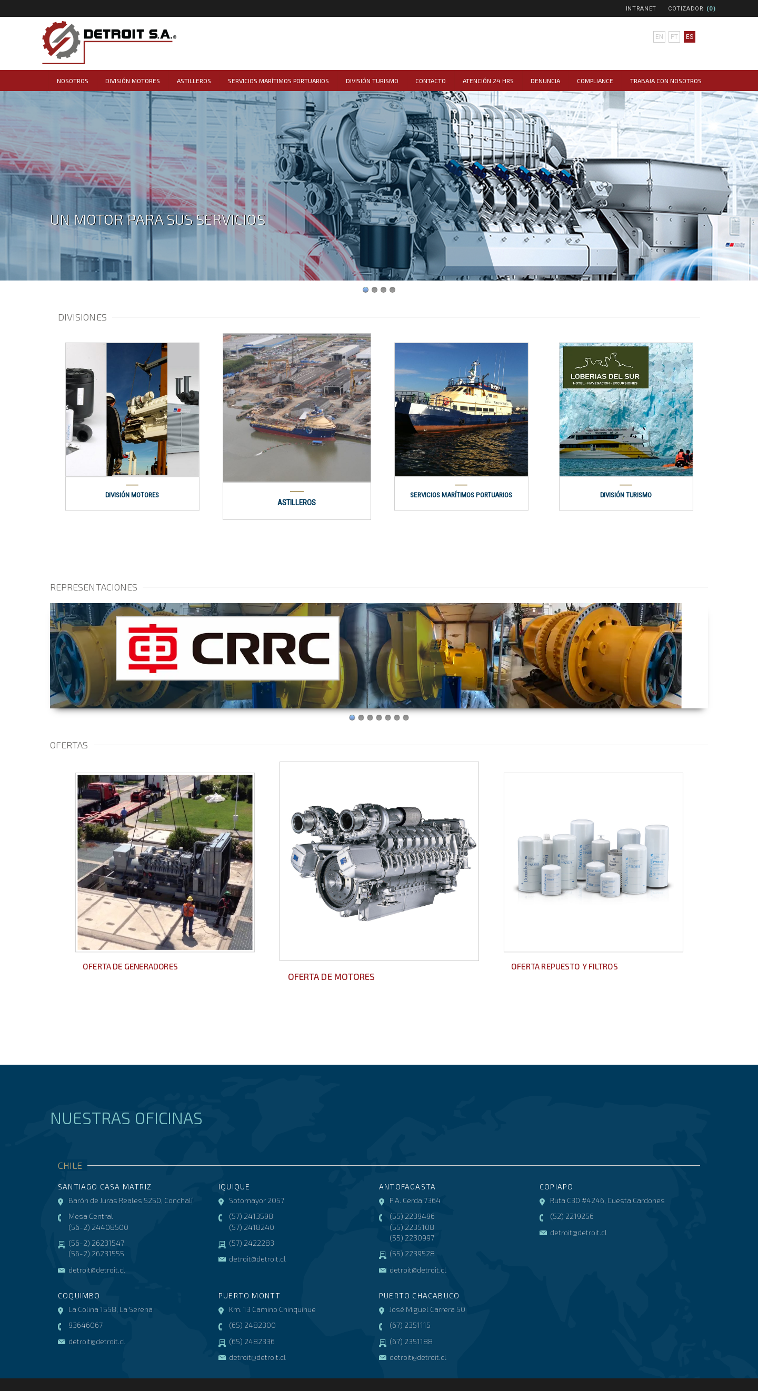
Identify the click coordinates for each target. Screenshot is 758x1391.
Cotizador (686, 8)
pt (674, 37)
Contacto (430, 80)
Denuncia (545, 80)
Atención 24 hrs (488, 80)
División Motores (132, 80)
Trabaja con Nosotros (666, 80)
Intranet (641, 8)
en (659, 37)
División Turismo (372, 80)
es (689, 37)
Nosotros (72, 80)
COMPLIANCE (595, 80)
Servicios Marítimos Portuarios (278, 80)
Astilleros (194, 80)
